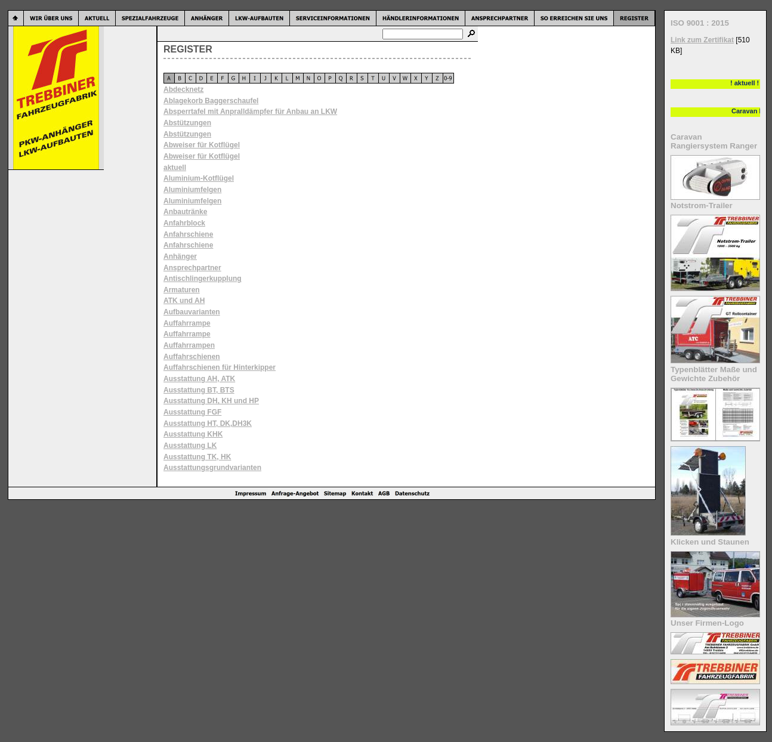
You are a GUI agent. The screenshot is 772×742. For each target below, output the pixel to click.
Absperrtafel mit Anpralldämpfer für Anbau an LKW (250, 111)
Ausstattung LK (190, 445)
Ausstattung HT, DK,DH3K (207, 423)
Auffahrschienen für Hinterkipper (219, 367)
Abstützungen (187, 123)
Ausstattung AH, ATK (199, 379)
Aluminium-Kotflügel (198, 178)
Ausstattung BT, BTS (198, 390)
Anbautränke (185, 212)
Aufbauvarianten (191, 312)
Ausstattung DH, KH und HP (211, 401)
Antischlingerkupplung (202, 278)
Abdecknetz (183, 89)
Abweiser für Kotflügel (201, 145)
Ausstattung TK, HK (197, 457)
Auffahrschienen (191, 357)
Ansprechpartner (192, 268)
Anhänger (180, 256)
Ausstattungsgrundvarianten (212, 467)
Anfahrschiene (188, 234)
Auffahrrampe (187, 323)
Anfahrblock (184, 223)
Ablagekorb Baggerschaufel (210, 101)
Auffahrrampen (189, 345)
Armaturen (181, 290)
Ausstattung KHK (193, 434)
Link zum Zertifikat (702, 40)
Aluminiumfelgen (192, 190)
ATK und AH (184, 300)
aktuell (174, 167)
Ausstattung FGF (192, 412)
